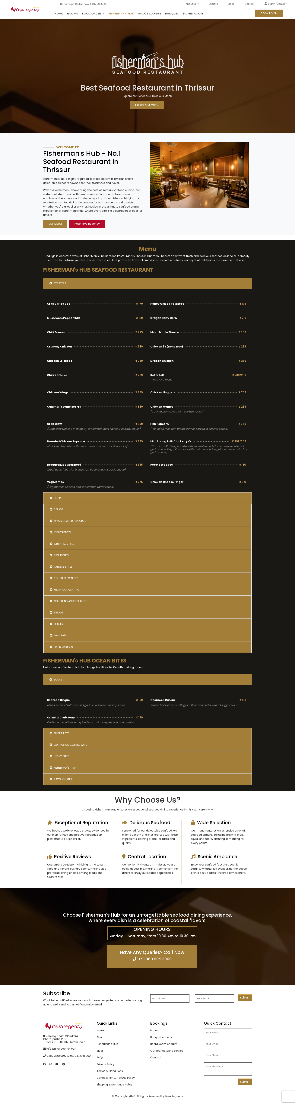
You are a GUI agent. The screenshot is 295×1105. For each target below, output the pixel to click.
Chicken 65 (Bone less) (166, 346)
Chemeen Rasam (162, 700)
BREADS (56, 612)
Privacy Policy (105, 1064)
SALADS (56, 509)
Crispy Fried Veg (58, 303)
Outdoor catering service (166, 1051)
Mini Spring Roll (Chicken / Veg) (172, 441)
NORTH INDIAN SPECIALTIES (68, 601)
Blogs (231, 4)
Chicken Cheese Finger (167, 481)
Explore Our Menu (146, 105)
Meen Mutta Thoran (164, 332)
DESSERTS (58, 624)
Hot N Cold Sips (62, 647)
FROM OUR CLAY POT (65, 589)
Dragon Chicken (162, 360)
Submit (244, 997)
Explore (213, 4)
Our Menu (55, 224)
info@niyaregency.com (60, 1049)
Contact (249, 4)
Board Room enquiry (163, 1044)
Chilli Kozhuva (57, 375)
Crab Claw (54, 423)
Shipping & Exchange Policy (114, 1084)
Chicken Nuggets (162, 392)
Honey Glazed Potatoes (167, 303)
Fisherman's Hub (121, 12)
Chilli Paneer (56, 332)
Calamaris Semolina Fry (64, 406)
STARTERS (57, 283)
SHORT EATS (59, 733)
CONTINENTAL (60, 532)
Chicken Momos (161, 406)
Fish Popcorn (159, 423)
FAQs (100, 1057)
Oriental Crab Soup (61, 717)
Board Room (193, 12)
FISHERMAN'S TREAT (64, 768)
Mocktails (58, 635)
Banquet (172, 12)
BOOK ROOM (269, 13)
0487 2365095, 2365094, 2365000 (67, 1056)
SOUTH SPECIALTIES (64, 578)
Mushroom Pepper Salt (63, 317)
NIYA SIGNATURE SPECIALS (68, 521)
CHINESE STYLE (61, 567)
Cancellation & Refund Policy (116, 1078)
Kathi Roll (157, 375)
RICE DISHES (59, 555)
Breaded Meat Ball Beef (64, 464)
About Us (192, 4)
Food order (91, 13)
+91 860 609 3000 (155, 959)
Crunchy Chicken (59, 346)
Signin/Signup (276, 4)
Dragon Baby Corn (163, 317)
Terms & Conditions (110, 1071)
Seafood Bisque (58, 700)
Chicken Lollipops (59, 360)
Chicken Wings (57, 392)
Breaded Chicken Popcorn (66, 441)
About (101, 1037)
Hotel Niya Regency (87, 224)
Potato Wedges (161, 464)
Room (154, 1030)
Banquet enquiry (161, 1037)
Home (59, 12)
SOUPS (56, 498)
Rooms (72, 13)
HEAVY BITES (59, 756)
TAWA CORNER (61, 779)
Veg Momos (55, 481)
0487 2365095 (98, 4)
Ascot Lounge (149, 12)
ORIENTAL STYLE (62, 544)
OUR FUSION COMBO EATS (68, 745)
